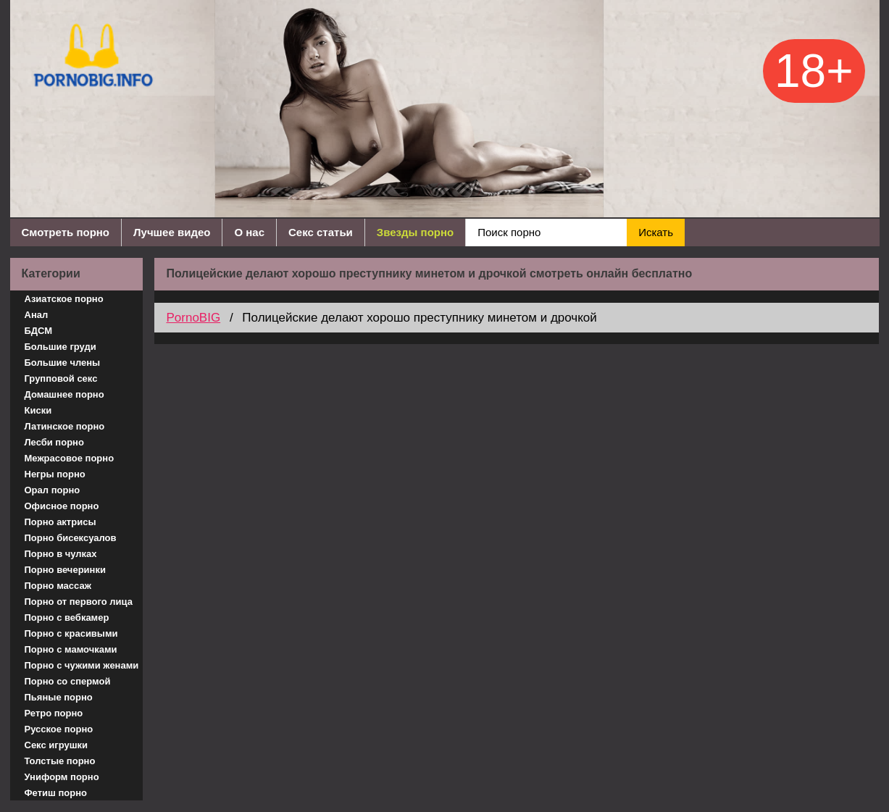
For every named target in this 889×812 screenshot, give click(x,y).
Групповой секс (61, 378)
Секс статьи (320, 232)
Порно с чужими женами (82, 665)
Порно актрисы (60, 521)
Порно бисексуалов (71, 537)
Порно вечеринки (65, 569)
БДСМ (39, 330)
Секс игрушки (56, 745)
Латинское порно (65, 426)
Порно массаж (58, 585)
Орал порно (52, 490)
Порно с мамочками (71, 649)
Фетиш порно (56, 792)
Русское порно (59, 729)
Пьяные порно (59, 697)
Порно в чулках (61, 553)
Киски (38, 410)
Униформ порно (62, 776)
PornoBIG (193, 318)
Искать (655, 232)
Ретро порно (54, 713)
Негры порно (55, 474)
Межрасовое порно (69, 458)
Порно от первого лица (79, 601)
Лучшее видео (171, 232)
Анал (37, 314)
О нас (249, 232)
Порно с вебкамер (67, 617)
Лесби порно (54, 442)
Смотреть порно (66, 232)
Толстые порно (60, 761)
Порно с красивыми (71, 633)
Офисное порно (62, 506)
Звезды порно (415, 232)
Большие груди (60, 346)
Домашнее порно (64, 394)
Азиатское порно (64, 298)
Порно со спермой (68, 681)
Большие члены (63, 362)
